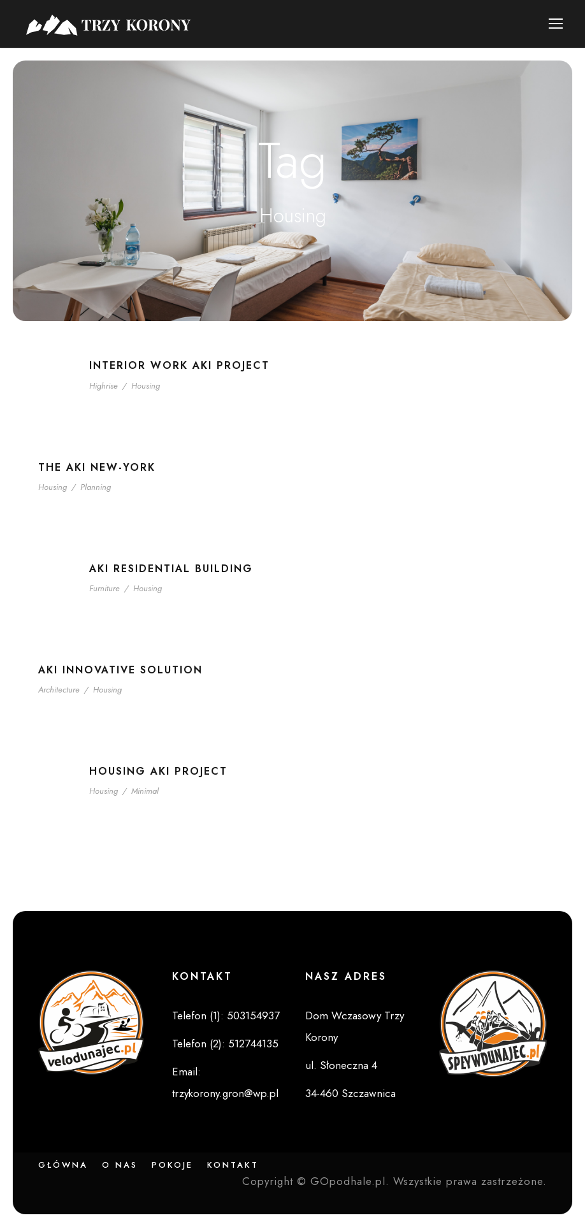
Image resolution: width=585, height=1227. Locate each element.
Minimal (145, 791)
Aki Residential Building (171, 568)
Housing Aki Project (158, 771)
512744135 (253, 1043)
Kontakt (233, 1165)
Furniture (104, 588)
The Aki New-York (96, 467)
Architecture (59, 690)
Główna (63, 1165)
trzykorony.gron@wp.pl (225, 1093)
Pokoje (172, 1165)
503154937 (253, 1015)
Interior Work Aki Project (179, 365)
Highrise (103, 386)
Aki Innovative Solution (120, 670)
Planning (95, 487)
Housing (145, 386)
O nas (120, 1165)
